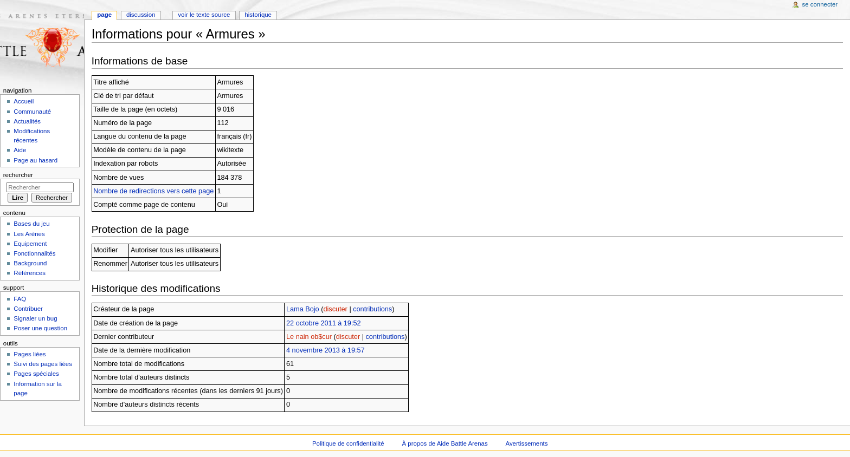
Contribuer (28, 308)
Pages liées (30, 354)
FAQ (20, 299)
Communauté (32, 111)
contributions (372, 309)
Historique (258, 14)
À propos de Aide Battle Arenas (445, 443)
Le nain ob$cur (309, 337)
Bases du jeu (31, 223)
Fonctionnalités (34, 253)
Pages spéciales (36, 373)
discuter (335, 309)
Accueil (24, 101)
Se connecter (820, 4)
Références (30, 273)
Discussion (140, 14)
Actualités (27, 121)
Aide (20, 150)
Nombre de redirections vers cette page (153, 191)
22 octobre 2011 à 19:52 (323, 323)
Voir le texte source (204, 14)
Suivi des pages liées (43, 364)
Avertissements (527, 443)
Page (104, 14)
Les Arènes (29, 234)
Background (30, 263)
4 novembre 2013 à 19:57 (325, 350)
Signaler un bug (35, 318)
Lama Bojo (302, 309)
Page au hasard (35, 160)
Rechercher (18, 175)
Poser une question (40, 328)
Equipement (30, 243)
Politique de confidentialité (348, 443)
